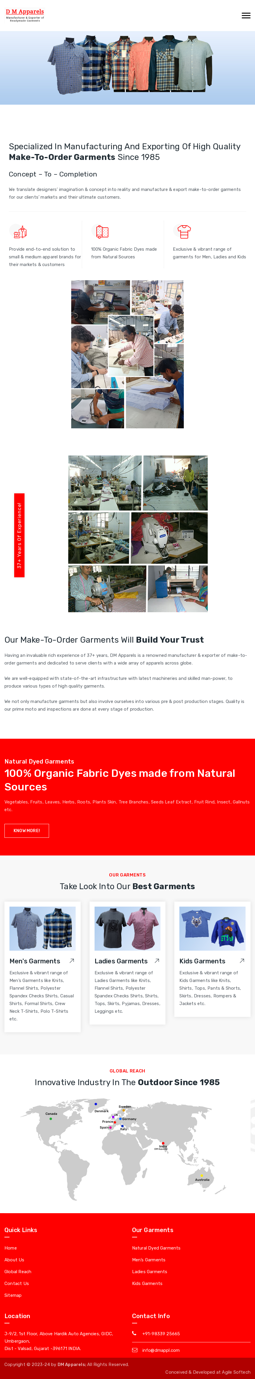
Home (10, 1248)
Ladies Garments (121, 961)
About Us (14, 1260)
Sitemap (13, 1295)
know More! (27, 830)
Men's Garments (34, 961)
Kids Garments (202, 961)
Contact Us (16, 1283)
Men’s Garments (149, 1260)
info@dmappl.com (161, 1350)
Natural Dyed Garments (156, 1248)
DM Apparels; (72, 1364)
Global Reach (17, 1271)
